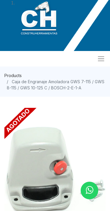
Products (13, 75)
